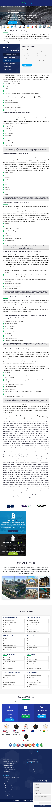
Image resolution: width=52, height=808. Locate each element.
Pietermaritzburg (7, 482)
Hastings (40, 453)
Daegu (4, 443)
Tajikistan (38, 492)
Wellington (18, 501)
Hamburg (14, 453)
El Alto (30, 445)
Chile (41, 441)
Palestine (23, 478)
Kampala (19, 457)
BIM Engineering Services (9, 681)
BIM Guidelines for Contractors (34, 681)
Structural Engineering (32, 626)
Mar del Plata (14, 468)
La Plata (46, 462)
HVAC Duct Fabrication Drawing (34, 674)
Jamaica (40, 455)
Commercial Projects (32, 649)
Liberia (24, 462)
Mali (20, 466)
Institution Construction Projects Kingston (11, 154)
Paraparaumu (11, 480)
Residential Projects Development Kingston (22, 253)
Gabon (41, 447)
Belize (13, 435)
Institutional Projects (8, 630)
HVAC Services (31, 663)
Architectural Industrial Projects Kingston (15, 159)
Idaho (47, 453)
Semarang (19, 490)
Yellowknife (13, 503)
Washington (12, 501)
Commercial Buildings (8, 674)
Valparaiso (5, 499)
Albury (35, 429)
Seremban (38, 490)
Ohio (34, 476)
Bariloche (25, 433)
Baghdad (12, 431)
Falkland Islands (42, 445)
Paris (16, 480)
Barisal (29, 433)
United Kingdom (20, 498)
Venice (24, 499)
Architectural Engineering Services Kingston (16, 37)
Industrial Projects (7, 632)
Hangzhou (29, 453)
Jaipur (36, 455)
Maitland (37, 464)
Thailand (46, 494)
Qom (22, 482)
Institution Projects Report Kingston (32, 156)
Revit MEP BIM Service (8, 655)
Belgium (9, 435)
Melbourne (9, 472)
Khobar (40, 458)
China (47, 441)
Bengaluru (21, 435)
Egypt (27, 445)
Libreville (28, 462)
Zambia (21, 503)
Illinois (4, 455)
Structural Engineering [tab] (9, 63)
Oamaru (30, 476)
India (12, 455)
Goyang (28, 451)
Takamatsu (43, 492)
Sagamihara (26, 484)
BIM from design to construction (34, 688)
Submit (42, 806)
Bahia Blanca (23, 431)
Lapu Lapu (38, 460)
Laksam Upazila (24, 460)
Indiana (15, 455)
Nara (25, 474)
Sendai (24, 490)
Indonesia (20, 455)
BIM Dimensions (31, 692)
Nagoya (19, 472)
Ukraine (46, 496)
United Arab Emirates (11, 498)
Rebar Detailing (6, 665)
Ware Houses (6, 669)
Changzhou (15, 441)
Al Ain (8, 429)
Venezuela (20, 499)
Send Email (42, 722)
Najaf (27, 472)
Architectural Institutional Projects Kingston (16, 118)
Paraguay (5, 480)
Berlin (33, 435)
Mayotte (35, 470)
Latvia (42, 460)
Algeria (43, 429)
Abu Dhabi (18, 427)
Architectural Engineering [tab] (10, 60)
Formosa (34, 447)
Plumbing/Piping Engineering (34, 644)
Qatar (12, 482)
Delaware (42, 443)
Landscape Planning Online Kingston (41, 298)
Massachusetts (6, 470)
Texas (43, 494)
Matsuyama (19, 470)
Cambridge (28, 437)
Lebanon (10, 462)
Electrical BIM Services (8, 692)
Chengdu (25, 441)
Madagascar (19, 464)
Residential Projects (7, 635)
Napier (17, 474)
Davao (38, 443)
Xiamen (46, 501)
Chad (36, 439)
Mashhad (46, 468)
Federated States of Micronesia (14, 447)
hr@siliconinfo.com (26, 720)
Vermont (28, 499)
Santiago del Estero (36, 488)
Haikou (32, 451)
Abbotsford (5, 427)
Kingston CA (10, 460)
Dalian (15, 443)
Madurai (24, 464)
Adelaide (34, 427)
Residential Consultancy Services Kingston (30, 251)
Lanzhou (30, 460)
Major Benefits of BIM (32, 690)
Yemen (17, 503)
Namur (41, 472)
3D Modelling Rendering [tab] (9, 69)
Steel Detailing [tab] (7, 72)
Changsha (5, 441)
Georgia (23, 449)
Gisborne (10, 451)
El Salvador (35, 445)
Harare (32, 453)
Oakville (26, 476)
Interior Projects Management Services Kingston (14, 405)
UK (44, 496)
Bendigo (16, 435)
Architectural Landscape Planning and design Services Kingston (22, 257)
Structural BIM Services (8, 690)
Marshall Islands (30, 468)
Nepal (47, 474)
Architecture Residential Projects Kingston (39, 253)
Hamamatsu (8, 453)
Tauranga (27, 494)
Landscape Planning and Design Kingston (19, 299)
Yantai (4, 503)
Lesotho (14, 462)
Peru (35, 480)
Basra (35, 433)
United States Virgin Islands (42, 498)
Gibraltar (5, 451)
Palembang (17, 478)
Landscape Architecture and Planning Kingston (13, 297)
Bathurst (43, 433)
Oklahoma (43, 476)
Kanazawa (24, 457)
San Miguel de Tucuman (32, 486)
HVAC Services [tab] (7, 75)
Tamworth (5, 494)
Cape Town (42, 437)
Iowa (29, 455)
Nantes (13, 474)
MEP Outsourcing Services (9, 646)
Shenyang (18, 492)
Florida (29, 447)
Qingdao (18, 482)
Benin (25, 435)
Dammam (19, 443)
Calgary (8, 437)
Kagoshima (5, 457)
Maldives (16, 466)
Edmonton (23, 445)
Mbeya (39, 470)
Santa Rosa (25, 488)
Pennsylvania (27, 480)
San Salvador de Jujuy (43, 486)
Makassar (42, 464)
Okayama (38, 476)
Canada (32, 437)
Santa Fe (20, 488)
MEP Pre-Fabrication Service (9, 653)
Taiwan (29, 492)
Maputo (8, 468)
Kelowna (11, 458)
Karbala (37, 457)
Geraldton (32, 449)
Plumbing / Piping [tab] (8, 66)
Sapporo (46, 488)
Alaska (24, 429)
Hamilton (18, 453)
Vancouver (10, 499)
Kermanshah (23, 458)
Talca (47, 492)
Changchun (46, 439)
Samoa (4, 486)
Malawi (7, 466)
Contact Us (13, 28)
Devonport (5, 445)
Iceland (43, 453)
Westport (42, 501)
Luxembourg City (37, 462)
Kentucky (15, 458)
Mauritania (25, 470)
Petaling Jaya (40, 480)
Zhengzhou (26, 503)
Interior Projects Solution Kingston (38, 407)
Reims (47, 482)
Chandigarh (40, 439)
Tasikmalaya (21, 494)
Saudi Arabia (11, 490)
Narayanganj (29, 474)
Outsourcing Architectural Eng (10, 628)
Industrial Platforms (7, 672)
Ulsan (4, 498)
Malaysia (11, 466)
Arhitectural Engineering (8, 626)
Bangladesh (14, 433)
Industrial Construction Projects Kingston (12, 203)
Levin (21, 462)
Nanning (9, 474)
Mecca (43, 470)
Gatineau (9, 449)
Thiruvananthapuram (11, 496)
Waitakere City (40, 499)
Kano (28, 457)
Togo (36, 496)
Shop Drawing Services (8, 663)
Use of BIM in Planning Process (34, 686)
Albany (31, 429)
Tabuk (25, 492)
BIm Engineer (6, 683)
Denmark (46, 443)
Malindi (23, 466)
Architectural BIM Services (9, 688)
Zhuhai (30, 503)
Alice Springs (6, 431)
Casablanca (16, 439)
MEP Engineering (7, 644)
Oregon (5, 478)
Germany (37, 449)
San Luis (19, 486)
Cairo (4, 437)
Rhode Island (18, 484)
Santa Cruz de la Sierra (13, 488)
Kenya (19, 458)
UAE (38, 496)
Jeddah (46, 455)
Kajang (10, 457)
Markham (19, 468)
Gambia (5, 449)
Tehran (30, 494)
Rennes (4, 484)
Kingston (5, 460)
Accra (25, 427)
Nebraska (39, 474)
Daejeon (8, 443)
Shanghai (8, 492)
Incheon (8, 455)
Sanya (43, 488)
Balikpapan (33, 431)
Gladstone (14, 451)
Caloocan (17, 437)
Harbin (36, 453)
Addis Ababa (29, 427)
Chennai (29, 441)
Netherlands (6, 476)
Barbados (20, 433)
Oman (47, 476)
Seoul (31, 490)
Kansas (31, 457)
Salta (47, 484)
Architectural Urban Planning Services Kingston (17, 302)
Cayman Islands (23, 439)
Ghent (47, 449)
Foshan (38, 447)
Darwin (34, 443)
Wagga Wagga (33, 499)
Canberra (37, 437)
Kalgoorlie (14, 457)
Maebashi (29, 464)
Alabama (20, 429)
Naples (21, 474)
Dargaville (31, 443)
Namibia (38, 472)
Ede (14, 445)
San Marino (24, 486)
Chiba (38, 441)
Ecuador (10, 445)
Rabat (25, 482)
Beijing (47, 433)
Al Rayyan (16, 429)
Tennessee (39, 494)
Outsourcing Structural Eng (33, 628)
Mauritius (30, 470)
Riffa (23, 484)
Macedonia (9, 464)
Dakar (12, 443)
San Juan (9, 486)
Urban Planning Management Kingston (31, 350)
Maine (33, 464)
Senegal (27, 490)
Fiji (23, 447)
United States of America (30, 498)
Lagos (19, 460)
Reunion (14, 484)
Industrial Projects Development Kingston (32, 204)
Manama (35, 466)
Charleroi (21, 441)
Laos (34, 460)
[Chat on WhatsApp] (41, 751)
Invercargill (24, 455)
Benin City (29, 435)
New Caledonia (21, 476)
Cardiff (47, 437)
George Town (18, 449)
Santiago (30, 488)
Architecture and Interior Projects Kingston (20, 406)
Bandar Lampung (44, 431)
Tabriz (22, 492)
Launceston (46, 460)
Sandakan (5, 488)
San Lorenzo (14, 486)
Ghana (40, 449)
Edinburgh (18, 445)
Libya (31, 462)
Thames (5, 496)
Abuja (22, 427)
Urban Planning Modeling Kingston (21, 352)
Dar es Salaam (25, 443)
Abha (10, 427)
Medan (46, 470)
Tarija (17, 494)
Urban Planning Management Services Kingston (13, 349)
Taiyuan (33, 492)
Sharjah (13, 492)
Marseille (24, 468)
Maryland (42, 468)
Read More (27, 71)
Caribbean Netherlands (8, 439)
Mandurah (46, 466)
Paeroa (9, 478)
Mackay (14, 464)
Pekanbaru (20, 480)
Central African (31, 439)
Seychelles (43, 490)
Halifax (43, 451)
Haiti (35, 451)
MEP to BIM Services (7, 649)
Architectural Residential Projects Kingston (16, 208)
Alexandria (39, 429)
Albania (28, 429)
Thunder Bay (19, 496)
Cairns (47, 435)
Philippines (46, 480)
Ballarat (38, 431)
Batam (39, 433)
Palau (13, 478)
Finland (26, 447)
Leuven (18, 462)
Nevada (15, 476)
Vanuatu (15, 499)
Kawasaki (42, 457)
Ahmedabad (42, 427)
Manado (30, 466)
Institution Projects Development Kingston (33, 155)
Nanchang (46, 472)
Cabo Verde (42, 435)
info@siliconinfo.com (42, 720)
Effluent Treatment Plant (33, 637)
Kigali (44, 458)
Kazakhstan (5, 458)
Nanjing (5, 474)
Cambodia (22, 437)
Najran (30, 472)
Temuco (34, 494)
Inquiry (3, 9)
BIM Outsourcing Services (9, 686)
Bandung (5, 433)
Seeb (16, 490)
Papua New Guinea (44, 478)
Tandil (9, 494)
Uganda (41, 496)
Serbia (34, 490)
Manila (4, 468)
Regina (44, 482)
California (12, 437)
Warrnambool (6, 501)
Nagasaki (15, 472)
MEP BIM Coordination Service (9, 651)
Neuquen (11, 476)
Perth (32, 480)
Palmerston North (30, 478)
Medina (5, 472)
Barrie (32, 433)
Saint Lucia (37, 484)
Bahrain (28, 431)
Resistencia (9, 484)
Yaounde (8, 503)
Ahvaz (47, 427)
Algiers (47, 429)
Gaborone (46, 447)
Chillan (44, 441)
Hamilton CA (23, 453)
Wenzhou (23, 501)
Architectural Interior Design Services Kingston (17, 355)
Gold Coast (24, 451)
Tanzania (13, 494)
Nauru (34, 474)
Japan (43, 455)
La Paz (42, 462)
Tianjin (24, 496)
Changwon (10, 441)
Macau (4, 464)
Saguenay (32, 484)
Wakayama (46, 499)
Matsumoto (13, 470)
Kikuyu (47, 458)
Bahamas (17, 431)
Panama (37, 478)
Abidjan (13, 427)
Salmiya (44, 484)
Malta (26, 466)
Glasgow (19, 451)
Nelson (43, 474)
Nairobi (23, 472)
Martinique (36, 468)
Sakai (41, 484)
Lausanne (5, 462)
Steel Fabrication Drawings (9, 667)
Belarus (5, 435)
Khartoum (36, 458)
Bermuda (37, 435)
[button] (4, 22)
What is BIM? (30, 683)
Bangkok (10, 433)
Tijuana (27, 496)
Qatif (15, 482)
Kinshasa (16, 460)
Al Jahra (11, 429)
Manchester (40, 466)
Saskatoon (5, 490)
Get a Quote (13, 537)
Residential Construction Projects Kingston (14, 251)
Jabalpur (32, 455)
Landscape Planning (7, 637)
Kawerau (46, 457)
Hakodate (39, 451)
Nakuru (33, 472)
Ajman (4, 429)
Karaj (34, 457)
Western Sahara (36, 501)
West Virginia (29, 501)
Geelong (13, 449)
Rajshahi (28, 482)
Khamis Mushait (30, 458)
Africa (38, 427)
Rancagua (33, 482)
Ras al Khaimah (38, 482)
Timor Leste (31, 496)
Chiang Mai (34, 441)
